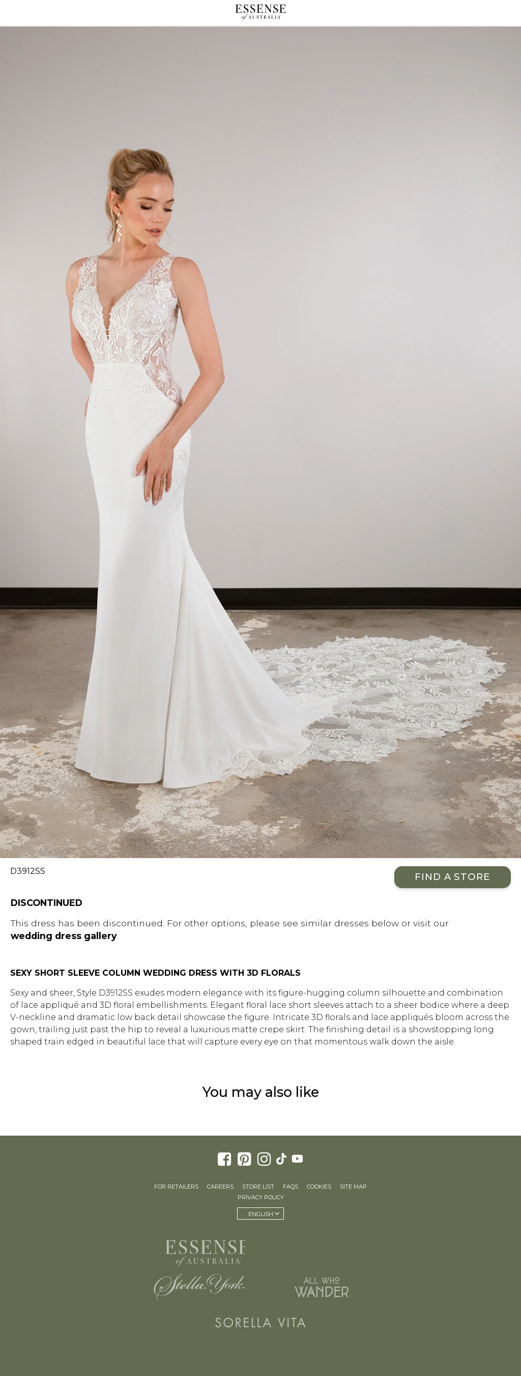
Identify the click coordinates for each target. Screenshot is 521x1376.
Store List (258, 1186)
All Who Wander (321, 1287)
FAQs (290, 1186)
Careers (220, 1186)
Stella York (199, 1287)
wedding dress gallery (64, 935)
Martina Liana (321, 1248)
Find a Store (452, 877)
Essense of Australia (260, 12)
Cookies (319, 1186)
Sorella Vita (260, 1322)
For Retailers (176, 1186)
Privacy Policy (261, 1197)
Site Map (353, 1186)
